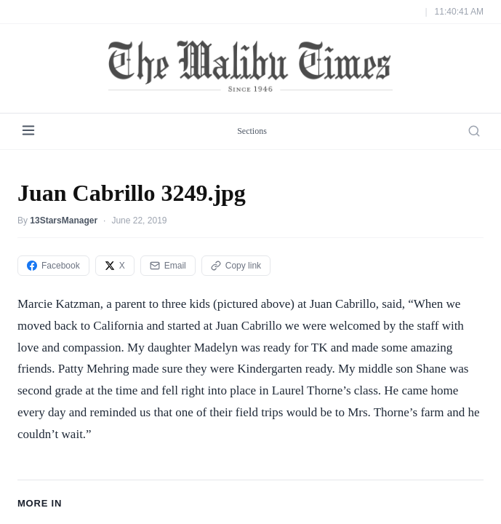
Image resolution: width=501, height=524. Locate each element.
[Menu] (28, 131)
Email (168, 266)
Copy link (236, 266)
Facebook (53, 266)
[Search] (474, 131)
